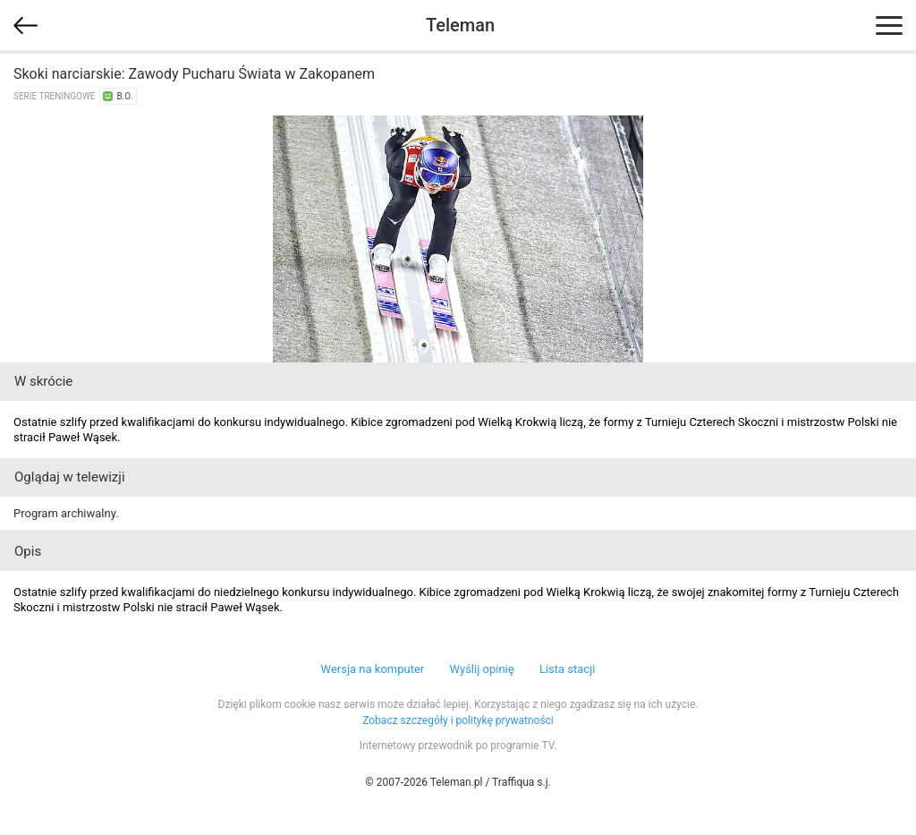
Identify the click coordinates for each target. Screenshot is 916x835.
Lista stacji (567, 669)
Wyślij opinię (481, 669)
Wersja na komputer (373, 669)
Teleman (460, 25)
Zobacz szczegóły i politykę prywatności (458, 720)
